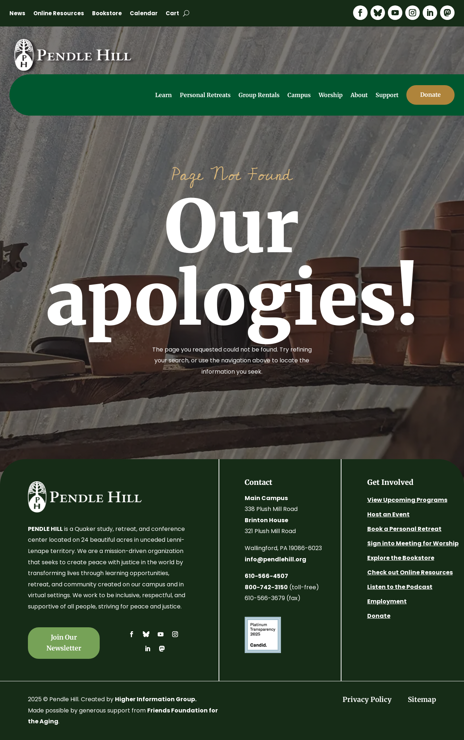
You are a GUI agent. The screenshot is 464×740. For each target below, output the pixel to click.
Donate (378, 616)
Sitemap (422, 699)
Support (387, 95)
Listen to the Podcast (399, 587)
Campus (299, 95)
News (17, 14)
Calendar (144, 14)
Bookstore (107, 14)
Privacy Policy (367, 699)
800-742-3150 (266, 587)
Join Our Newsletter (63, 643)
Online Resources (58, 14)
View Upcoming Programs (407, 500)
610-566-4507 (266, 576)
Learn (163, 95)
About (359, 95)
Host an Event (388, 514)
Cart (172, 14)
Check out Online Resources (410, 572)
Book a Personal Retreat (404, 529)
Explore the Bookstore (400, 558)
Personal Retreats (205, 95)
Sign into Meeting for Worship (413, 543)
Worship (331, 95)
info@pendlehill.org (275, 559)
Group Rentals (259, 95)
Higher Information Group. (155, 699)
